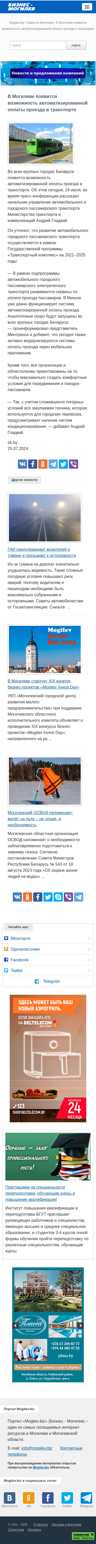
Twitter (17, 970)
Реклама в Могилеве (66, 1524)
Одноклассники (25, 949)
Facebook (20, 960)
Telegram (51, 981)
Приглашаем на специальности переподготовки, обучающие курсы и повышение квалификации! (40, 1193)
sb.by (12, 442)
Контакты (34, 1529)
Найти (76, 45)
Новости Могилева (40, 22)
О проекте (40, 1524)
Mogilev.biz (16, 22)
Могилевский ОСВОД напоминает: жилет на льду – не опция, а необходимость (40, 819)
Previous (16, 1326)
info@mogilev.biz (36, 1448)
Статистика (16, 1529)
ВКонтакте (20, 938)
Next (80, 1326)
